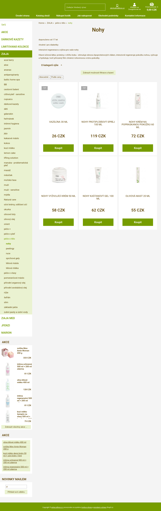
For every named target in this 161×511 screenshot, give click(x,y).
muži (6, 185)
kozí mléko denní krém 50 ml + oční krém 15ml (14, 454)
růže (6, 292)
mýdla (7, 194)
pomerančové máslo (14, 278)
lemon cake (9, 153)
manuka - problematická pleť (16, 164)
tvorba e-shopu (86, 507)
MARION (6, 332)
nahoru (157, 507)
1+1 (3, 24)
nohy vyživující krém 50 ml (58, 196)
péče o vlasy (10, 273)
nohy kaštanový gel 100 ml (98, 197)
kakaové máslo (11, 138)
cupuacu (8, 99)
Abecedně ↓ (44, 77)
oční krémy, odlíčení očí (15, 204)
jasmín (7, 128)
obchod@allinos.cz (117, 8)
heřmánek (9, 118)
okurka (7, 209)
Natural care (10, 199)
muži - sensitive (11, 189)
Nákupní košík (63, 15)
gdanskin (8, 113)
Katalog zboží (43, 15)
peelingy (10, 248)
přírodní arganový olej (14, 282)
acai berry (9, 60)
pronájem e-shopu (100, 507)
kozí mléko (9, 148)
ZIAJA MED (8, 318)
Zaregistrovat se (134, 9)
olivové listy (9, 214)
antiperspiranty (11, 74)
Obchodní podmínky (108, 15)
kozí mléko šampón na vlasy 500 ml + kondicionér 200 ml (24, 414)
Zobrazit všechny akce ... (16, 427)
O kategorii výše (49, 65)
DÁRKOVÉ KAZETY (12, 39)
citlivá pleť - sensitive (14, 94)
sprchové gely (13, 258)
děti (6, 109)
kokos (7, 143)
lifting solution (11, 157)
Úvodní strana (22, 15)
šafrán (7, 297)
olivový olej (9, 219)
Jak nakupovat (84, 15)
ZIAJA (5, 54)
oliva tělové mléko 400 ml (23, 381)
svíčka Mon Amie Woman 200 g (23, 350)
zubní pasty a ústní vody (16, 312)
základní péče (11, 307)
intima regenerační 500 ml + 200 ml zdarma (24, 399)
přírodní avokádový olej (15, 287)
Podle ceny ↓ (57, 77)
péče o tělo (9, 238)
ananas (7, 69)
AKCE (4, 32)
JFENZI (5, 325)
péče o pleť (9, 234)
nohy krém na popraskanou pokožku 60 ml (138, 125)
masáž (7, 170)
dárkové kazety (11, 104)
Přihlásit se (134, 7)
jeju (5, 133)
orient (7, 224)
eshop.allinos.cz (57, 507)
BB (5, 84)
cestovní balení (11, 89)
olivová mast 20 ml (138, 196)
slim (6, 302)
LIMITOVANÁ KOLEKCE (15, 46)
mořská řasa (10, 180)
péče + (7, 229)
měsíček (8, 175)
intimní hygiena (11, 123)
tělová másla (12, 263)
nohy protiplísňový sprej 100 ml (98, 123)
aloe (6, 65)
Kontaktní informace (135, 15)
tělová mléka (12, 268)
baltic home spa (12, 79)
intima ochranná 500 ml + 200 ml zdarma (24, 366)
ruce (8, 253)
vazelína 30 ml (58, 122)
